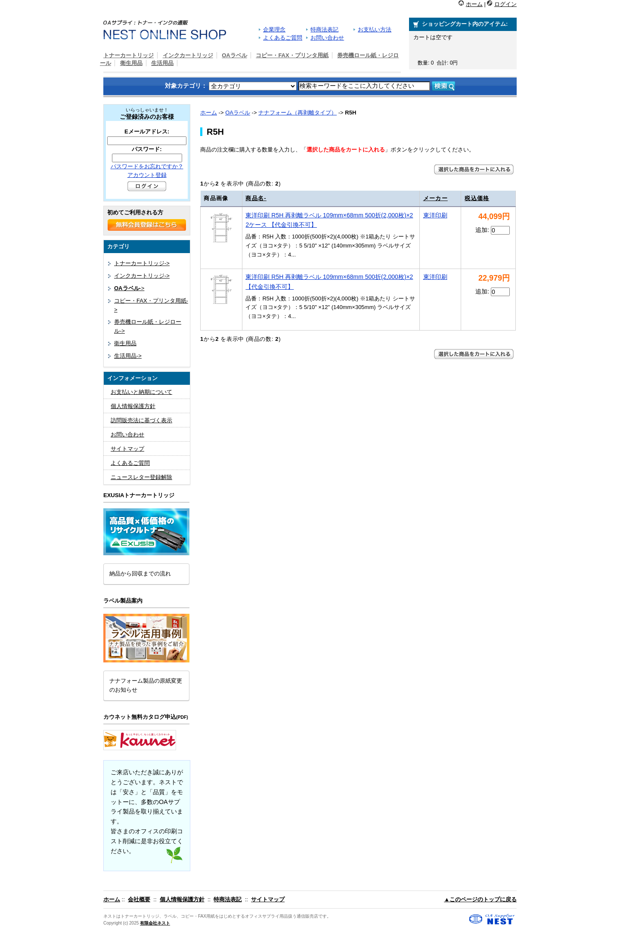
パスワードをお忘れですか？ (147, 166)
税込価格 (477, 198)
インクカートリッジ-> (142, 275)
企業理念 (274, 29)
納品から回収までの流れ (140, 573)
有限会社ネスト (155, 923)
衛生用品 (131, 63)
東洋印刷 (435, 215)
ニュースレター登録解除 (141, 477)
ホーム (474, 4)
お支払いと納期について (141, 392)
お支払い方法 (374, 29)
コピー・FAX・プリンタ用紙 (292, 55)
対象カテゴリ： (186, 85)
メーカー (435, 198)
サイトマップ (127, 448)
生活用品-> (128, 356)
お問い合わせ (327, 37)
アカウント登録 (147, 175)
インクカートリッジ (188, 55)
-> (129, 288)
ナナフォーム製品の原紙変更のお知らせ (145, 685)
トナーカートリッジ (128, 55)
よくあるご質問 (282, 37)
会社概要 (139, 899)
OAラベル (237, 112)
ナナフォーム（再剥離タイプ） (297, 112)
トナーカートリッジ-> (142, 263)
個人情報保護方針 (133, 406)
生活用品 (162, 63)
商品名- (256, 198)
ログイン (505, 4)
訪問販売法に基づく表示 (141, 420)
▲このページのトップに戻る (480, 899)
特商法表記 (324, 29)
